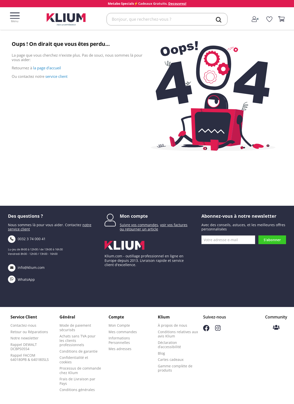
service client (56, 76)
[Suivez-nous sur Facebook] (206, 329)
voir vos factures (173, 224)
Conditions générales (77, 389)
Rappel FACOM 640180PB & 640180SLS (29, 357)
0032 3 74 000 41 (27, 238)
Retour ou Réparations (29, 331)
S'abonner (272, 239)
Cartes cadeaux (170, 359)
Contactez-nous (23, 325)
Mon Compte (119, 325)
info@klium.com (26, 267)
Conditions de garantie (78, 351)
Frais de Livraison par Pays (77, 381)
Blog (161, 353)
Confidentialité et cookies (73, 359)
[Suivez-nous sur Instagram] (218, 329)
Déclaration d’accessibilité (169, 344)
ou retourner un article (139, 229)
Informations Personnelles (119, 340)
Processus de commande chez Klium (80, 370)
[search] (219, 19)
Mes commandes (123, 331)
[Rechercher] (167, 19)
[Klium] (66, 18)
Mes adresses (120, 348)
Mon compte (134, 216)
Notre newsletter (24, 338)
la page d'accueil (47, 67)
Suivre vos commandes (139, 224)
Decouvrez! (177, 3)
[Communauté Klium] (276, 328)
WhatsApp (21, 279)
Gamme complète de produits (175, 368)
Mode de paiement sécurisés (75, 327)
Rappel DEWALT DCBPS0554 (23, 346)
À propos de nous (172, 325)
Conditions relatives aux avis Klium (178, 334)
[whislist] (269, 19)
